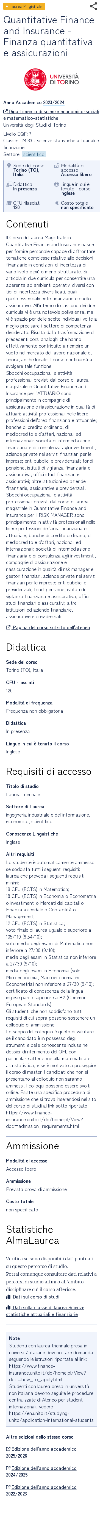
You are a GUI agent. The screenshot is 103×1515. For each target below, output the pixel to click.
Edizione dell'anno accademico (41, 1452)
